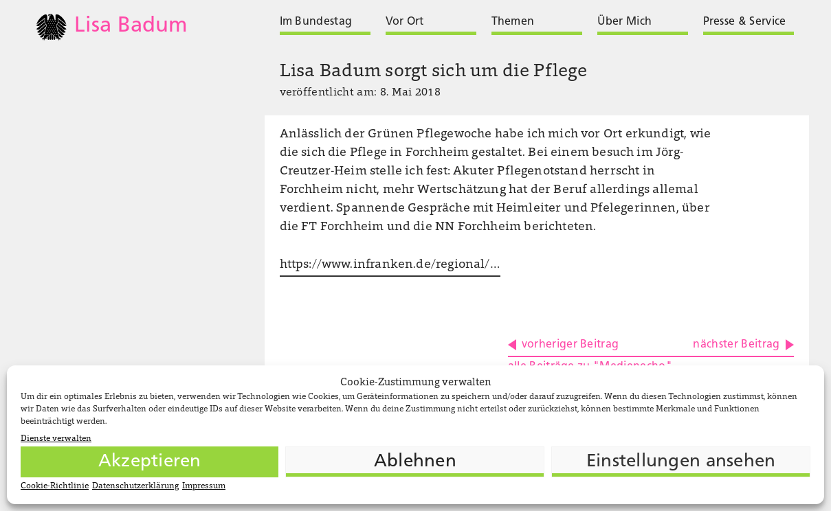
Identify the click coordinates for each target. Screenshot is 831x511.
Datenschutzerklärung (135, 486)
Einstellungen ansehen (680, 462)
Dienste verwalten (56, 439)
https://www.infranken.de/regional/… (390, 265)
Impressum (203, 486)
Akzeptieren (149, 462)
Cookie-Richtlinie (55, 486)
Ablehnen (415, 462)
